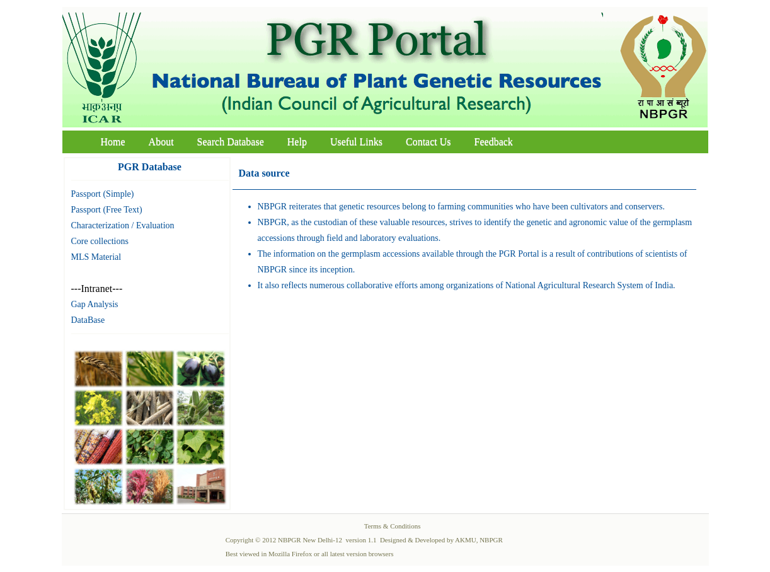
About (161, 141)
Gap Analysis (94, 304)
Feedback (493, 141)
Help (297, 141)
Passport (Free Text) (106, 209)
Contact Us (428, 141)
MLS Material (96, 257)
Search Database (230, 141)
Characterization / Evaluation (123, 225)
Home (113, 141)
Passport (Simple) (102, 194)
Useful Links (356, 141)
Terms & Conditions (392, 526)
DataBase (88, 320)
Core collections (100, 241)
